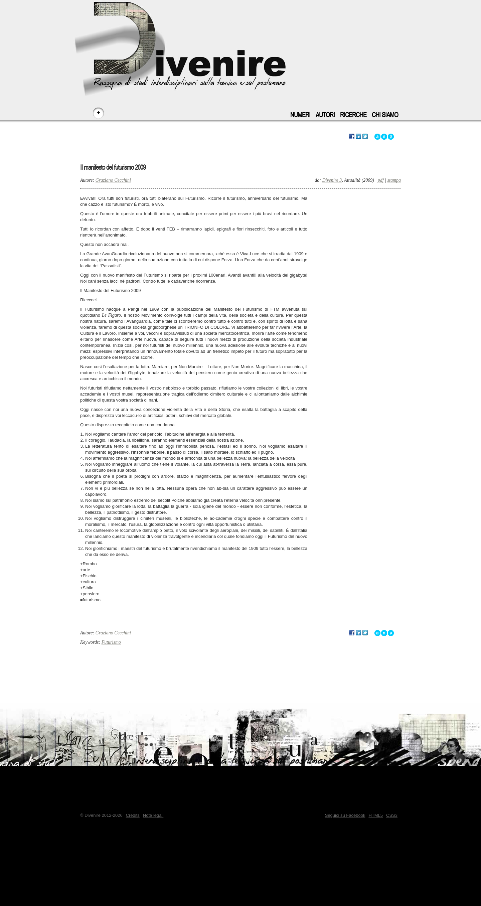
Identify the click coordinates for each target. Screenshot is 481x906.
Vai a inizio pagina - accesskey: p (391, 137)
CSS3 (391, 815)
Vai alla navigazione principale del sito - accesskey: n (384, 137)
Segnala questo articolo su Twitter (365, 137)
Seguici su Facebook (345, 815)
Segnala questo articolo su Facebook (352, 137)
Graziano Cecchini (113, 180)
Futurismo (111, 642)
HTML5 (375, 815)
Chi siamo (385, 115)
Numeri (300, 115)
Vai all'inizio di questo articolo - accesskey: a (377, 137)
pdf (381, 180)
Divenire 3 (332, 180)
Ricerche (353, 115)
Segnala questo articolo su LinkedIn (358, 137)
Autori (325, 115)
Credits (133, 815)
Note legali (153, 815)
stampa (394, 180)
